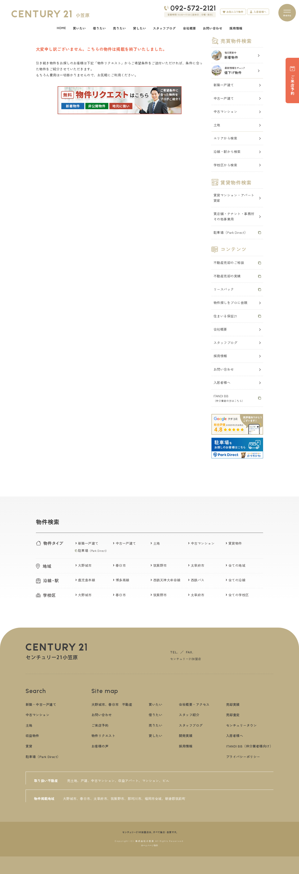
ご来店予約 (99, 725)
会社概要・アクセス (194, 704)
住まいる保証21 (225, 315)
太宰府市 (197, 565)
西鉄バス (197, 579)
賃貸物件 (235, 543)
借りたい (155, 714)
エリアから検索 (225, 138)
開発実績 (185, 735)
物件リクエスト (103, 735)
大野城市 (85, 565)
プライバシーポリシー (243, 756)
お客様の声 (99, 746)
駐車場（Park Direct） (231, 232)
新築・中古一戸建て (41, 704)
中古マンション (225, 111)
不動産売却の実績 (227, 275)
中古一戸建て (224, 98)
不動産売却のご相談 (229, 262)
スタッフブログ (225, 342)
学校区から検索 (225, 164)
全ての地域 (236, 565)
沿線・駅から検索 (227, 151)
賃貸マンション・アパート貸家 (234, 198)
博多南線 (122, 579)
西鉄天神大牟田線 (166, 579)
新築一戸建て (224, 84)
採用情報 (220, 355)
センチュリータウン (241, 725)
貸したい (155, 735)
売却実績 (233, 704)
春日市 (121, 565)
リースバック (224, 289)
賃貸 (29, 746)
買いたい (155, 704)
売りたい (155, 725)
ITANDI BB (229, 397)
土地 (217, 124)
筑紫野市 (160, 565)
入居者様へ (222, 382)
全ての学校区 (238, 594)
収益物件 (32, 735)
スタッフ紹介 (189, 714)
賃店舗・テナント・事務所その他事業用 (234, 216)
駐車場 (93, 550)
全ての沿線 (236, 579)
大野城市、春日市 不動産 (111, 704)
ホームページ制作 (149, 845)
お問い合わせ (224, 369)
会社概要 (220, 329)
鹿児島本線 (86, 579)
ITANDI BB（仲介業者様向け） (249, 746)
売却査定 (233, 714)
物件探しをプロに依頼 (231, 302)
